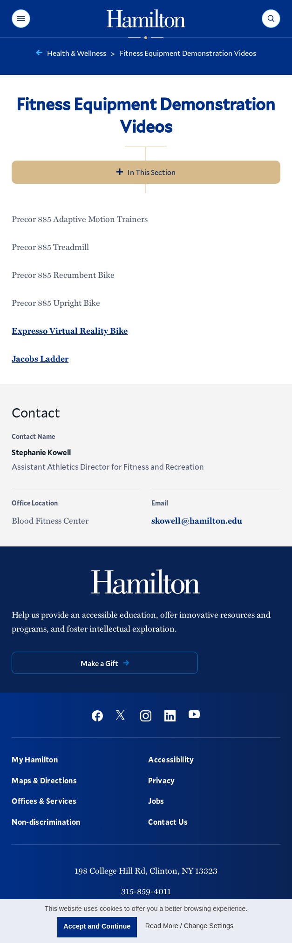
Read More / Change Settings (189, 926)
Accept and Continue (96, 926)
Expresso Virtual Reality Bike (70, 330)
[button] (21, 18)
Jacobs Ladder (40, 358)
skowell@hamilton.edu (196, 520)
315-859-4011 (146, 890)
